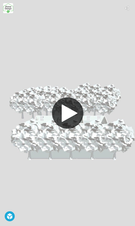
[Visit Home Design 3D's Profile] (8, 8)
